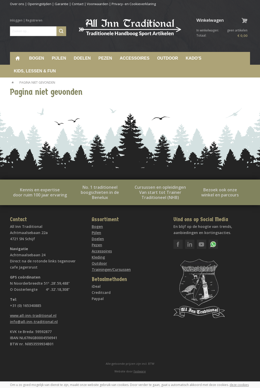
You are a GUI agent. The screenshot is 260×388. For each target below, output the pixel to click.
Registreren (34, 20)
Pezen (105, 58)
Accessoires (134, 58)
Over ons (17, 4)
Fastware (140, 371)
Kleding (98, 257)
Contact (78, 4)
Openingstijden (39, 4)
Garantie (61, 4)
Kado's (194, 58)
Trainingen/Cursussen (111, 269)
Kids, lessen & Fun (35, 71)
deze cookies (239, 385)
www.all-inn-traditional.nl (33, 315)
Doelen (82, 58)
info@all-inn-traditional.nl (34, 321)
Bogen (36, 58)
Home (17, 58)
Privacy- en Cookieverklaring (134, 4)
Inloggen (16, 20)
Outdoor (167, 58)
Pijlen (59, 58)
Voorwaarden (97, 4)
